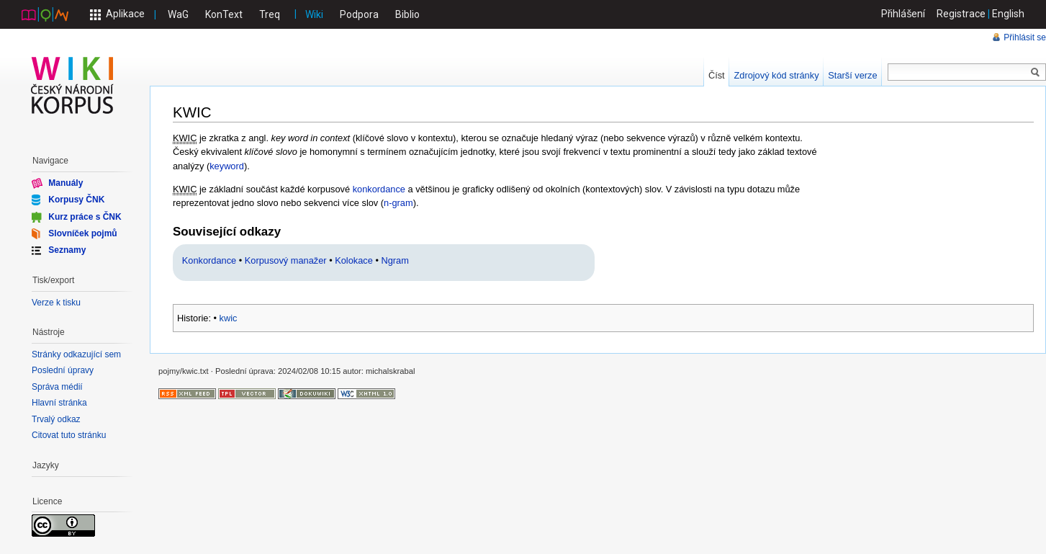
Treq (269, 14)
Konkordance (209, 260)
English (1008, 13)
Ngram (394, 260)
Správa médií (57, 387)
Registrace (961, 13)
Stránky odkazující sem (76, 354)
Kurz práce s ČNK (84, 216)
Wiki (314, 14)
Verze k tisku (56, 303)
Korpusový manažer (286, 260)
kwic (229, 318)
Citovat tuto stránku (69, 435)
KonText (224, 14)
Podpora (359, 14)
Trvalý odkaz (56, 419)
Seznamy (67, 250)
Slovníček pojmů (82, 233)
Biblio (407, 14)
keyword (226, 166)
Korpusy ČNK (76, 200)
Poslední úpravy (63, 370)
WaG (178, 14)
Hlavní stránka (59, 403)
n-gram (398, 202)
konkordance (379, 189)
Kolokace (354, 260)
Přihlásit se (1025, 37)
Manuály (65, 183)
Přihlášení (903, 13)
